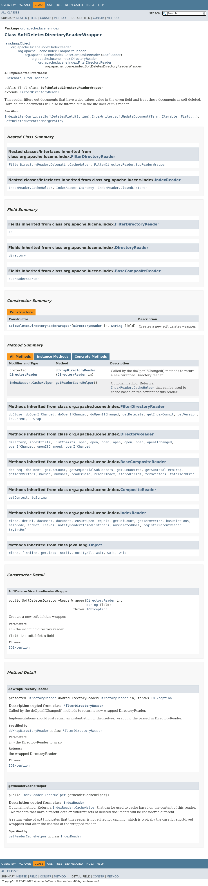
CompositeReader (138, 490)
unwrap (35, 419)
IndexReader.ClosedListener (122, 188)
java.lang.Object (17, 43)
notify (66, 553)
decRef (28, 521)
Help (100, 5)
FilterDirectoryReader (39, 92)
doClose (15, 414)
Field (33, 18)
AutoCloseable (36, 78)
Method (60, 18)
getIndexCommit (160, 414)
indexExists (40, 442)
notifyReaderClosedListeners (83, 525)
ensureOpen (84, 521)
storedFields (130, 474)
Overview (8, 5)
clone (13, 553)
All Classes (10, 12)
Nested (21, 18)
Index (90, 5)
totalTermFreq (182, 474)
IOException (97, 609)
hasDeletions (177, 521)
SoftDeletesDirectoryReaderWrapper (40, 326)
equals (103, 521)
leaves (48, 525)
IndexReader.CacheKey (75, 188)
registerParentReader (162, 525)
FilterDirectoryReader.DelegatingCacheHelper (49, 164)
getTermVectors (22, 474)
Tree (58, 5)
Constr (45, 18)
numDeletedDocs (126, 525)
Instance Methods (52, 356)
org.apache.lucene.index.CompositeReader (52, 51)
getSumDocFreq (129, 470)
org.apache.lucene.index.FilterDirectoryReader (75, 62)
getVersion (186, 414)
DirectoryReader (131, 247)
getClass (48, 553)
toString (39, 497)
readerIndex (104, 474)
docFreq (15, 470)
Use (50, 5)
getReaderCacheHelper (75, 382)
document (33, 470)
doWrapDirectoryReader (76, 370)
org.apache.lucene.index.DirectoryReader (64, 58)
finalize (29, 553)
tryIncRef (17, 529)
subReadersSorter (24, 279)
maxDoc (45, 474)
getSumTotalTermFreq (163, 470)
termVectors (155, 474)
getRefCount (123, 521)
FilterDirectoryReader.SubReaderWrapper (130, 164)
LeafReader (112, 55)
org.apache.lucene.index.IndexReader (41, 47)
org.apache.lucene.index (39, 28)
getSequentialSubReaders (91, 470)
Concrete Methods (91, 356)
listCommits (64, 442)
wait (100, 553)
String (117, 326)
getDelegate (133, 414)
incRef (33, 525)
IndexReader (168, 180)
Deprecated (74, 5)
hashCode (16, 525)
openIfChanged (159, 442)
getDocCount (55, 470)
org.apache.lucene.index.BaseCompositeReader (62, 55)
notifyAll (83, 553)
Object (95, 545)
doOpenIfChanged (40, 414)
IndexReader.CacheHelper (30, 188)
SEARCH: (155, 13)
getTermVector (150, 521)
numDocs (60, 474)
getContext (18, 497)
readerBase (80, 474)
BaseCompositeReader (138, 271)
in (11, 232)
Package (24, 5)
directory (17, 255)
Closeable (13, 78)
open (83, 442)
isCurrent (17, 419)
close (13, 521)
